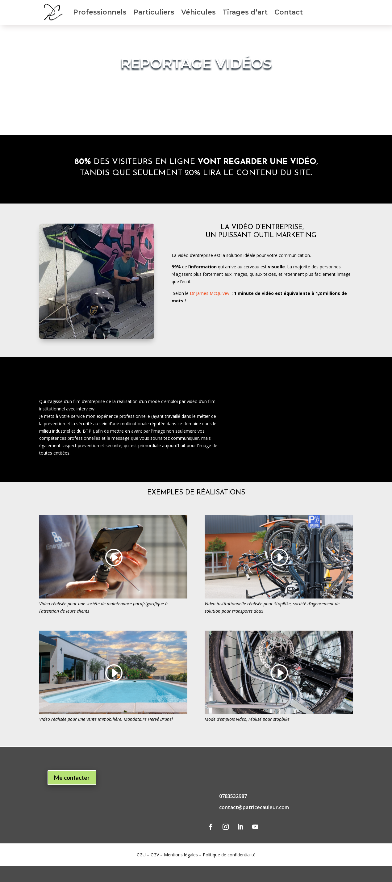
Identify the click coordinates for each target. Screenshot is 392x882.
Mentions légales (181, 855)
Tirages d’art (245, 12)
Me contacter (72, 777)
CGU (141, 855)
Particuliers (153, 12)
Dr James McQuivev (209, 293)
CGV (155, 855)
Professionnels (100, 12)
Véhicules (198, 12)
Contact (288, 12)
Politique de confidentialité (229, 855)
